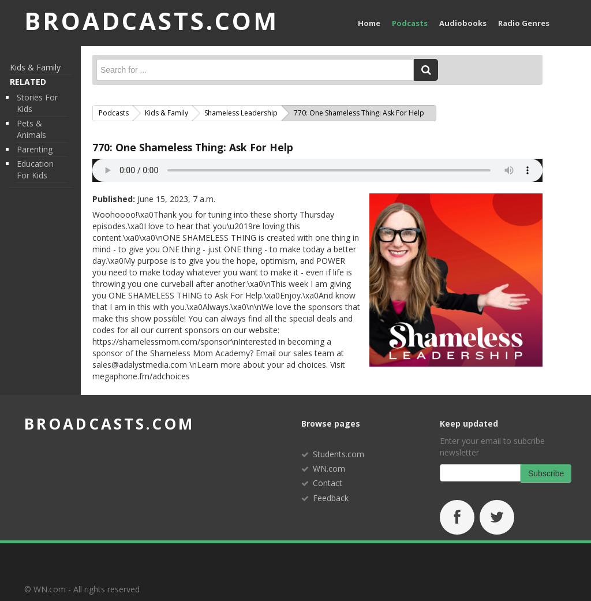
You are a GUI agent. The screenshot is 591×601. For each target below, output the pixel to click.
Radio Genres (523, 23)
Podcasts (410, 23)
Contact (327, 482)
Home (369, 23)
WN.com (329, 468)
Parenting (35, 149)
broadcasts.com (109, 423)
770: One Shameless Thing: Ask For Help (192, 147)
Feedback (331, 497)
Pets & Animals (31, 129)
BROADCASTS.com (151, 20)
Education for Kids (35, 169)
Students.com (338, 454)
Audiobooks (463, 23)
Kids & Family (35, 67)
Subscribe (546, 473)
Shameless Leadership (241, 113)
